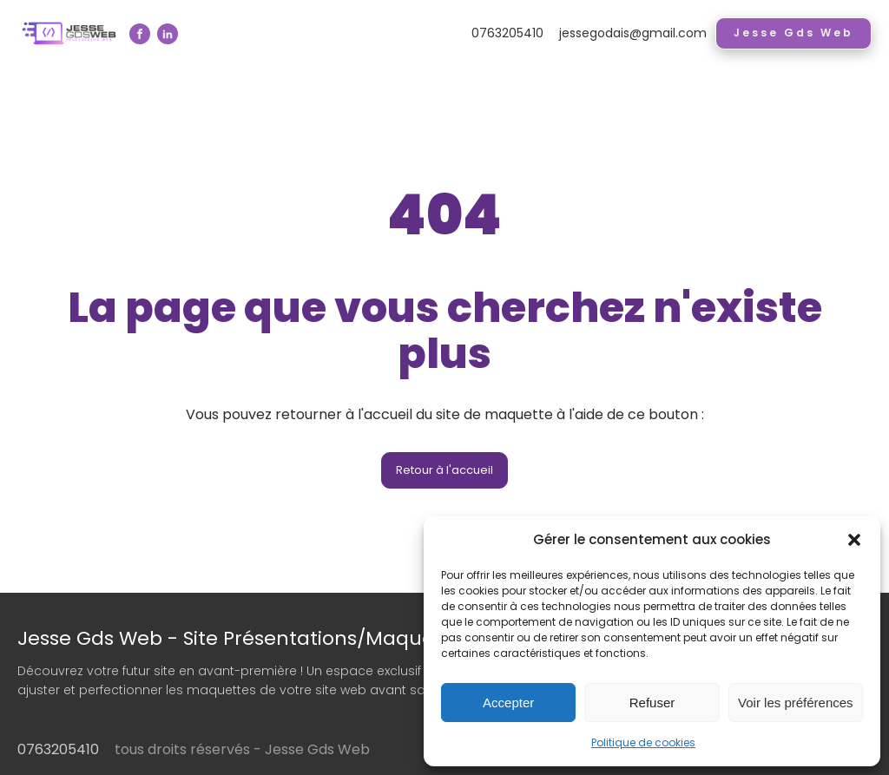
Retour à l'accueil (444, 470)
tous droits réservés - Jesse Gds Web (242, 749)
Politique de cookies (643, 742)
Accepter (508, 702)
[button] (854, 539)
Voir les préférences (795, 702)
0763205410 (507, 33)
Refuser (652, 702)
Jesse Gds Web (793, 32)
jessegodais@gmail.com (633, 33)
